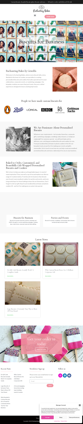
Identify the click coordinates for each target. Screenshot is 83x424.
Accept (47, 417)
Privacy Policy (64, 421)
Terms (37, 418)
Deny (60, 417)
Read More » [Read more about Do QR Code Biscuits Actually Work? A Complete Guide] (10, 276)
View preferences (74, 417)
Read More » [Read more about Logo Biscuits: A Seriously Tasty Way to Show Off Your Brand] (10, 315)
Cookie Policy (57, 421)
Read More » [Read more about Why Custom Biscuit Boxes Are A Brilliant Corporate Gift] (48, 276)
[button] (80, 405)
